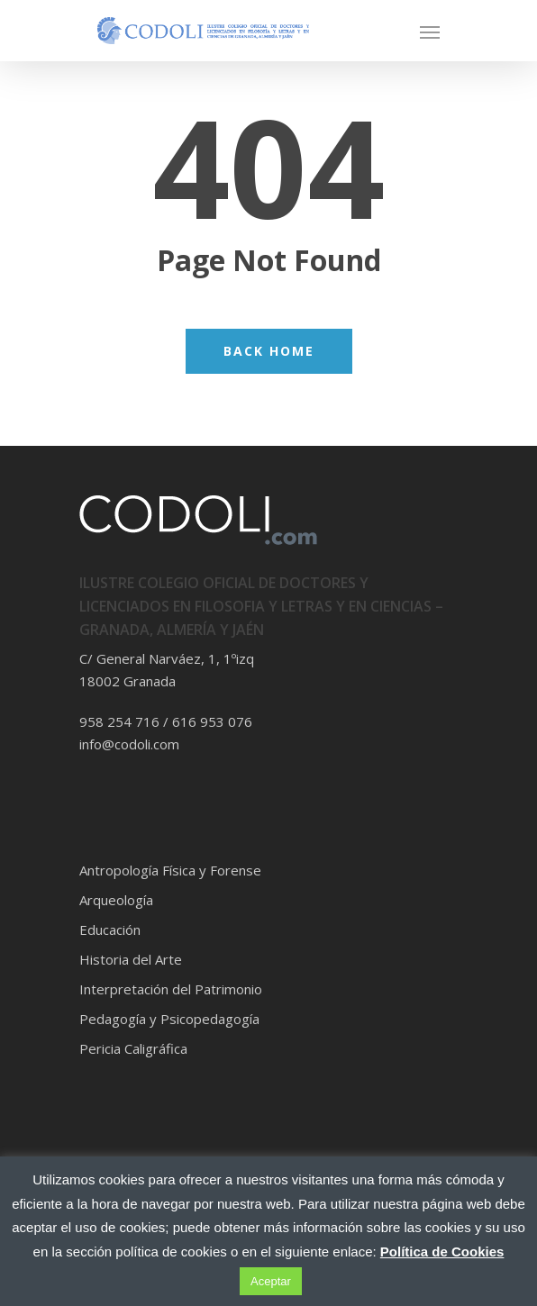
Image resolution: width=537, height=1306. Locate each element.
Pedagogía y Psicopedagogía (169, 1019)
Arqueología (116, 900)
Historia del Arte (130, 959)
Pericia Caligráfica (133, 1048)
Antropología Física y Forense (170, 870)
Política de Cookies (442, 1251)
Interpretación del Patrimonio (170, 989)
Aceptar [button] (270, 1281)
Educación (110, 930)
